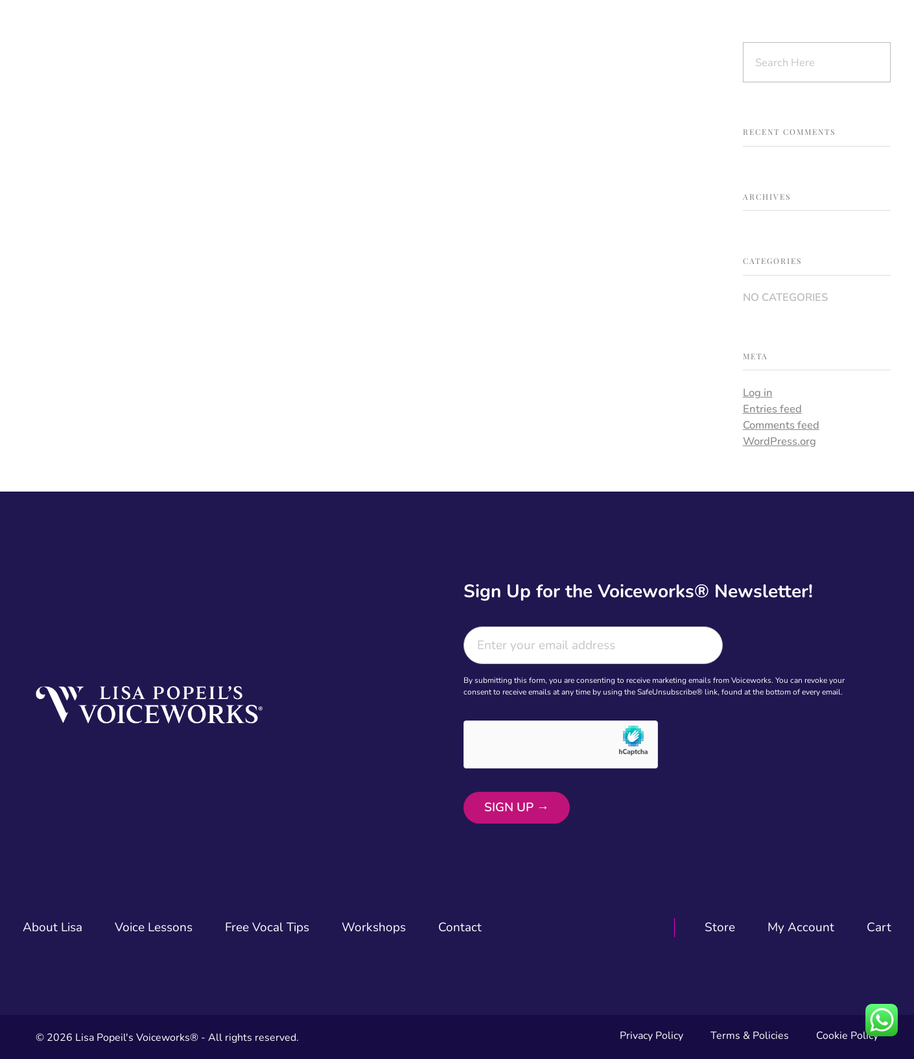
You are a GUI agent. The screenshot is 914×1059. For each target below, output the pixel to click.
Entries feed (772, 408)
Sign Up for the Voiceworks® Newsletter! (638, 591)
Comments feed (781, 425)
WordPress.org (779, 441)
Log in (758, 392)
